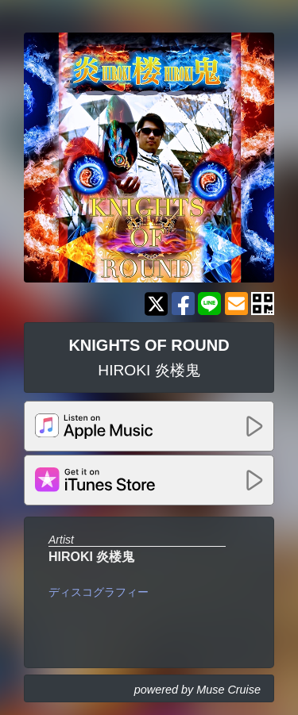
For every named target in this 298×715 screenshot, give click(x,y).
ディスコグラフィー (98, 592)
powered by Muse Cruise (197, 689)
